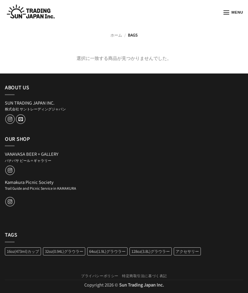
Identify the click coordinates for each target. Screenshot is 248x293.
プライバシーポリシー (100, 275)
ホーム (116, 35)
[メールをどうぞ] (21, 119)
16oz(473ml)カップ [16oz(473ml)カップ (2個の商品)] (23, 251)
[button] (233, 12)
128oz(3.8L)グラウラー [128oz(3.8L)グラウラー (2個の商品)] (150, 251)
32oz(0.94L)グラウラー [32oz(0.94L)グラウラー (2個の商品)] (64, 251)
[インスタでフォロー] (10, 119)
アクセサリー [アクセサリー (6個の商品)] (187, 251)
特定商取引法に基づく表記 (144, 275)
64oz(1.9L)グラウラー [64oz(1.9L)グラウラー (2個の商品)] (107, 251)
